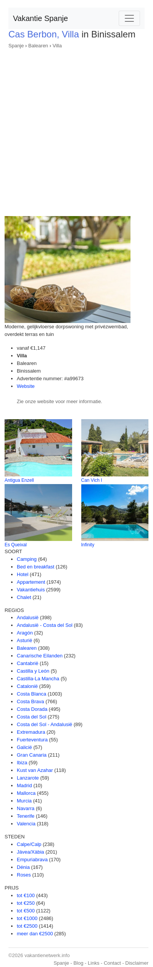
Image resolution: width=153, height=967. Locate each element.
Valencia (26, 824)
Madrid (24, 785)
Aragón (25, 633)
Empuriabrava (32, 859)
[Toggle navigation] (129, 18)
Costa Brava (30, 701)
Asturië (24, 640)
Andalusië (28, 617)
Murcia (24, 801)
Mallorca (26, 793)
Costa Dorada (32, 709)
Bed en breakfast (35, 567)
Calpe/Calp (29, 844)
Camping (27, 559)
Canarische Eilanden (40, 656)
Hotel (22, 574)
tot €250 (26, 903)
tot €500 (26, 911)
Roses (24, 875)
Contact (112, 963)
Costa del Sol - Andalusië (44, 724)
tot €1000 (27, 918)
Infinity (88, 544)
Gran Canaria (32, 755)
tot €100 (26, 895)
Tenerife (25, 816)
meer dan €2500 (35, 933)
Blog (78, 963)
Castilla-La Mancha (38, 678)
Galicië (24, 747)
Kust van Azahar (35, 770)
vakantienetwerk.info (47, 955)
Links (93, 963)
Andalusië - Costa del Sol (44, 625)
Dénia (23, 867)
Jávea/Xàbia (30, 852)
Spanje (16, 45)
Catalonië (27, 686)
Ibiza (22, 762)
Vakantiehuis (31, 589)
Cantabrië (27, 663)
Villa (57, 45)
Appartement (31, 582)
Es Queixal (16, 544)
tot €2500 (27, 926)
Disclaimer (136, 963)
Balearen (38, 45)
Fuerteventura (32, 740)
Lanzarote (28, 778)
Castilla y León (33, 671)
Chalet (24, 597)
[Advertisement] (76, 130)
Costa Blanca (31, 694)
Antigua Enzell (19, 480)
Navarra (25, 808)
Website (26, 386)
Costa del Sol (31, 717)
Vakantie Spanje (40, 18)
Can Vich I (91, 480)
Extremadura (31, 732)
